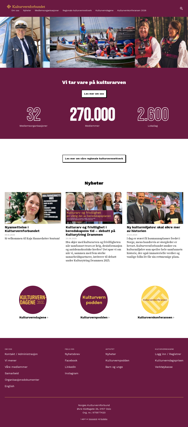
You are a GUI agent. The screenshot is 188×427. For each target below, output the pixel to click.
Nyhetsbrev (72, 354)
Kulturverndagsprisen (169, 360)
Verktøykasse (164, 366)
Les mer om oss (94, 93)
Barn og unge (114, 366)
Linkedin (70, 366)
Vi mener (10, 360)
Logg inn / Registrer (168, 354)
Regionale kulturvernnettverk (77, 10)
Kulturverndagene (104, 10)
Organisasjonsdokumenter (22, 379)
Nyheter (27, 10)
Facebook (71, 360)
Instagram (71, 373)
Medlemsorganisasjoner (47, 10)
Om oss (15, 10)
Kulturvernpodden (117, 360)
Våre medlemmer (16, 366)
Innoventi (93, 419)
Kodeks (103, 419)
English (9, 386)
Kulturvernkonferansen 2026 (131, 10)
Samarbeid (12, 373)
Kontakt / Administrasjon (21, 354)
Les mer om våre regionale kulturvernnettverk (94, 158)
